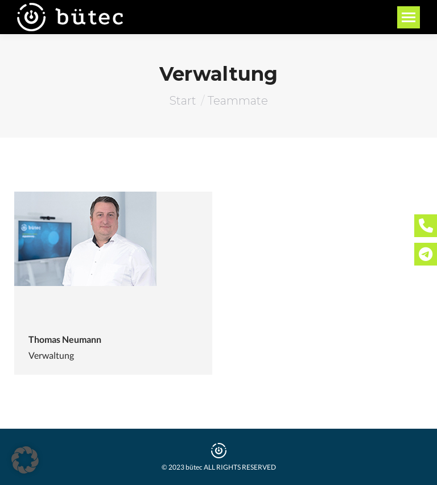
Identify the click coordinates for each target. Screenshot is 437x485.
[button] (25, 460)
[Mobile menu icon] (408, 17)
